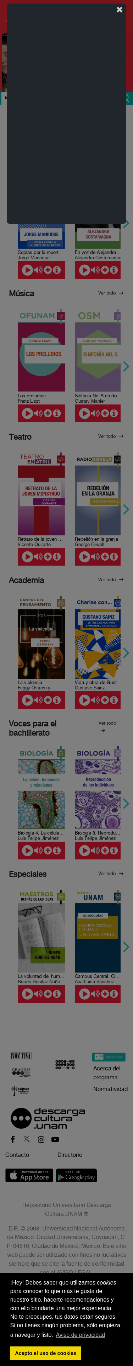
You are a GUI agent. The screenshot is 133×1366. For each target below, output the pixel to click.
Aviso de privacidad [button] (80, 1335)
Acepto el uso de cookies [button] (45, 1353)
